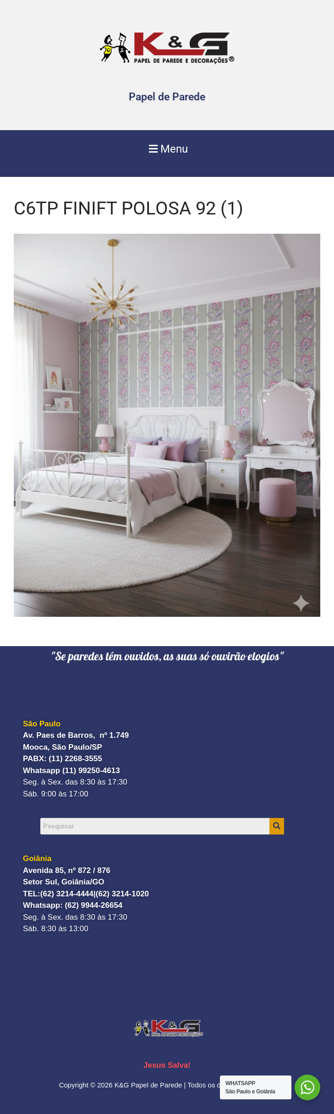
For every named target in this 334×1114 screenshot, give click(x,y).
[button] (167, 149)
